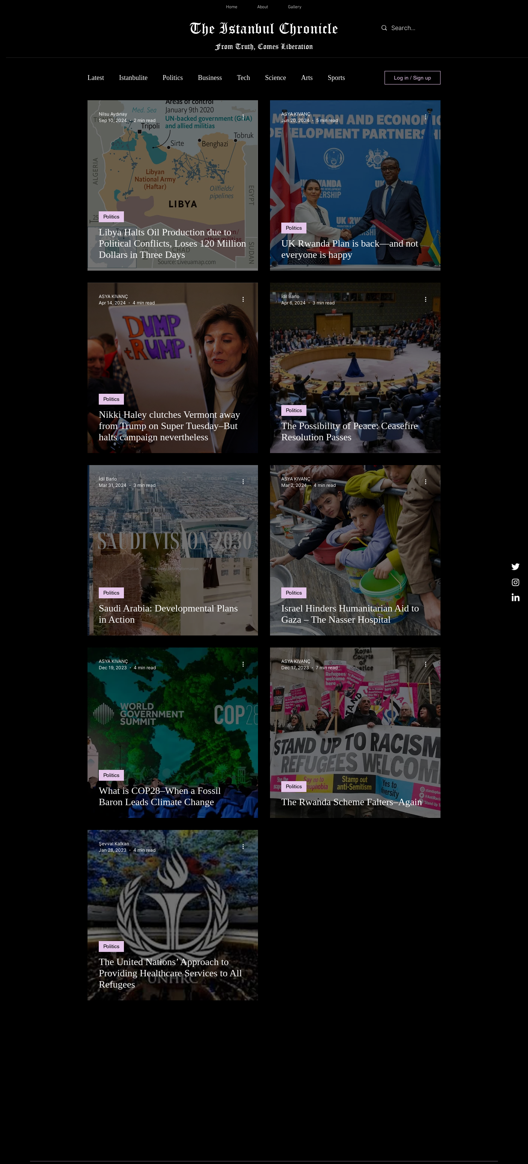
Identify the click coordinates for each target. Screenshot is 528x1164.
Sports (336, 77)
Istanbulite (133, 77)
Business (210, 77)
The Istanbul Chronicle (263, 28)
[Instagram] (515, 582)
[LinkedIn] (515, 598)
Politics (173, 77)
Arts (307, 77)
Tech (243, 77)
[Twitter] (515, 566)
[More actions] (245, 116)
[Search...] (409, 28)
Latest (95, 77)
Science (275, 77)
